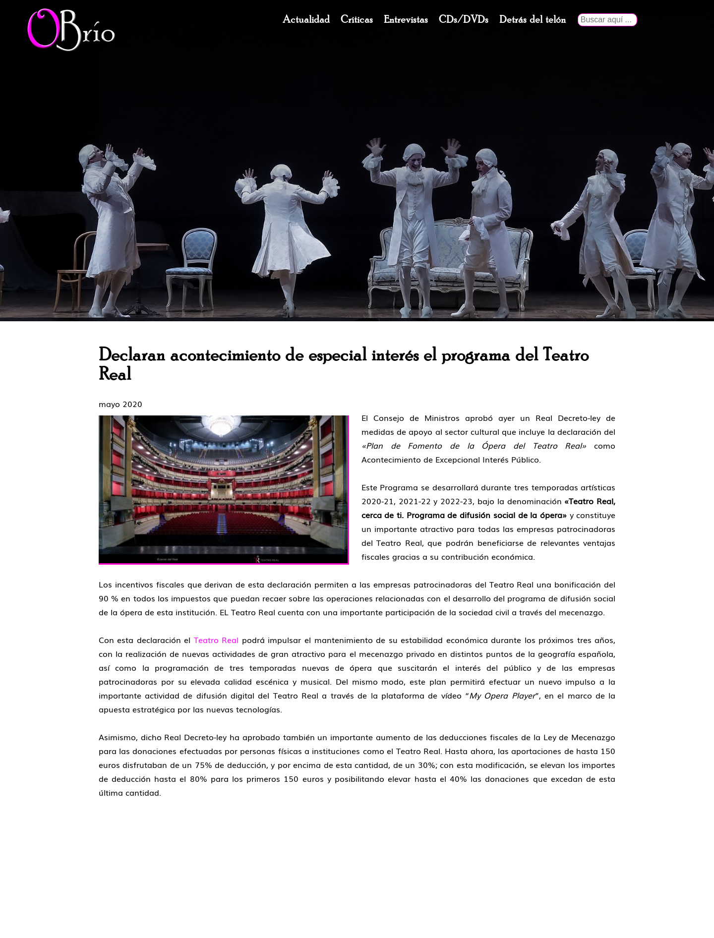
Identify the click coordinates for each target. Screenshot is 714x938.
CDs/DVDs (463, 20)
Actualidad (306, 20)
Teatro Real (216, 639)
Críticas (357, 20)
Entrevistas (406, 20)
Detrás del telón (532, 20)
